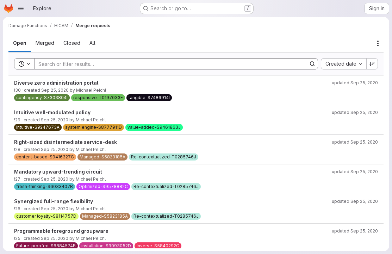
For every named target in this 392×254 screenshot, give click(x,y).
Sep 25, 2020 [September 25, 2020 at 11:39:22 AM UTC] (54, 179)
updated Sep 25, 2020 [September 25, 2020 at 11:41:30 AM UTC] (355, 82)
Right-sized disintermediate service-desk (65, 142)
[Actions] (378, 43)
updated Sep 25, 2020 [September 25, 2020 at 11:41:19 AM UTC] (355, 201)
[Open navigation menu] (20, 8)
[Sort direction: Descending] (372, 63)
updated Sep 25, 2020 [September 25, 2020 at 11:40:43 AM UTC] (355, 171)
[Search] (167, 64)
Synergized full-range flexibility (53, 201)
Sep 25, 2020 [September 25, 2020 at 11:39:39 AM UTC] (55, 90)
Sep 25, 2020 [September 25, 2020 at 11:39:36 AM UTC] (54, 119)
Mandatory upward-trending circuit (58, 172)
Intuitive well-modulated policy (52, 112)
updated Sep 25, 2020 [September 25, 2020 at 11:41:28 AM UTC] (355, 112)
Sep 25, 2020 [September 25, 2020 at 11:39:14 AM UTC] (54, 238)
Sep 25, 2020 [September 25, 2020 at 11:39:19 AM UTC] (54, 208)
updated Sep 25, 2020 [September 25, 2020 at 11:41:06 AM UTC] (355, 231)
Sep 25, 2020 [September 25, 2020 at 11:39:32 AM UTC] (54, 149)
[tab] (19, 43)
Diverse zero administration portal (56, 83)
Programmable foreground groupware (61, 231)
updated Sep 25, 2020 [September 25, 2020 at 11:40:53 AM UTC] (355, 142)
